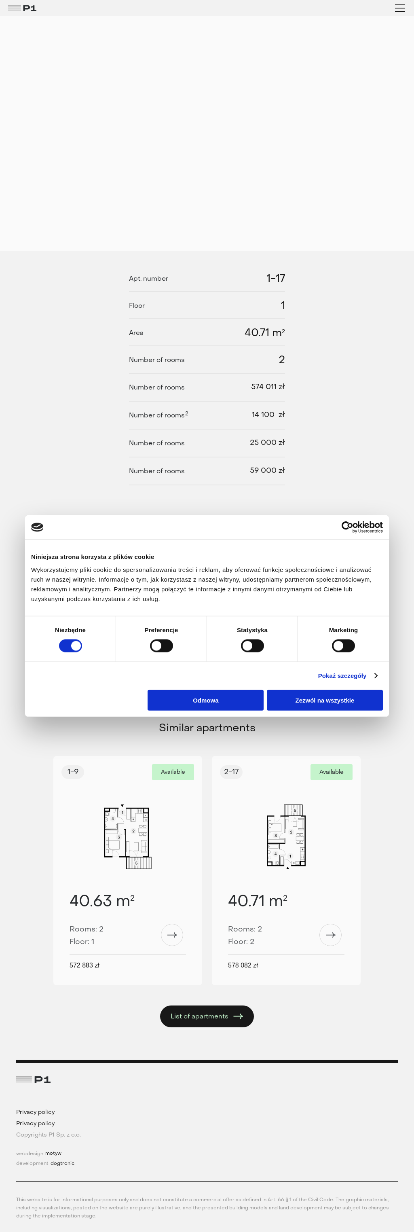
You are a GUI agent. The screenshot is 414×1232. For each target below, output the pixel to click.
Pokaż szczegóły (342, 675)
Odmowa (205, 699)
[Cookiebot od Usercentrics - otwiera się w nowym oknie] (347, 527)
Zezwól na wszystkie (325, 699)
